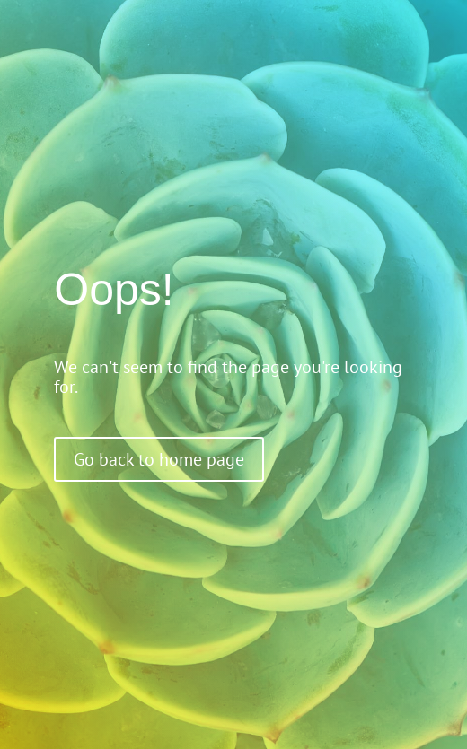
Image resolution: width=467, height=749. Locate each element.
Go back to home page (159, 459)
